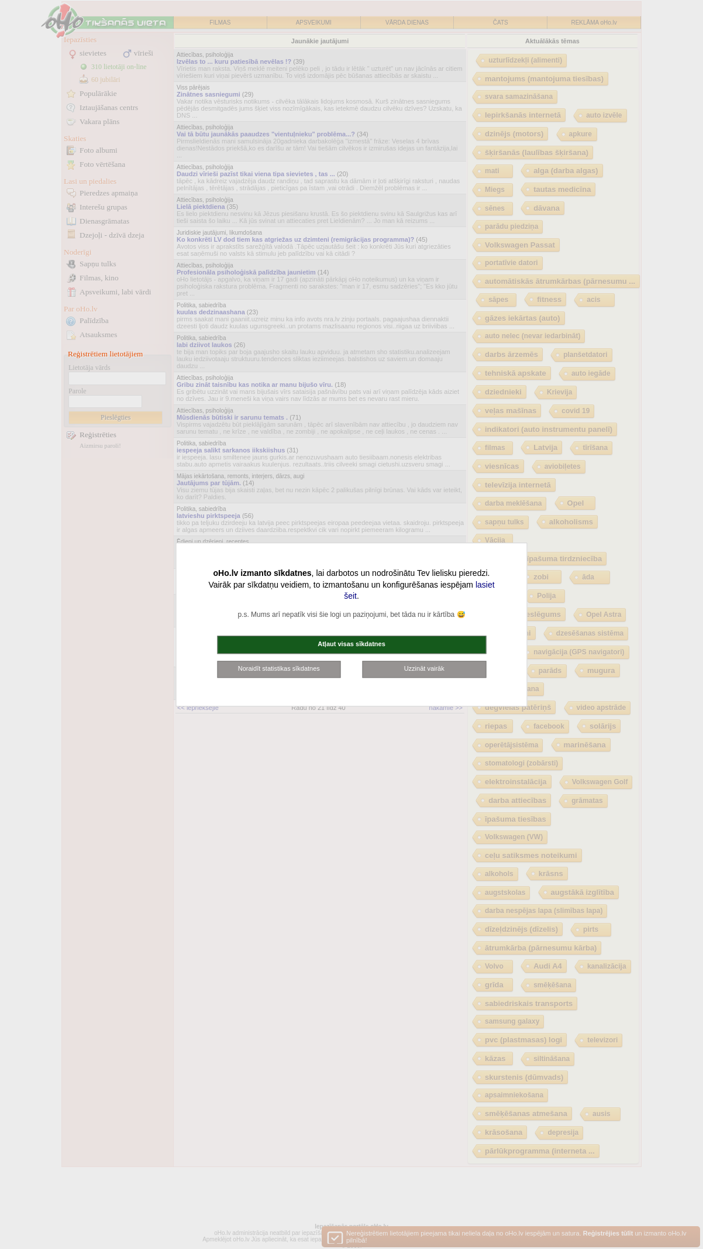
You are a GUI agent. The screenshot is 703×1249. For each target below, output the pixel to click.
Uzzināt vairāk (424, 668)
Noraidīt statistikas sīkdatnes (279, 668)
